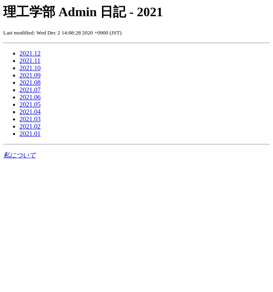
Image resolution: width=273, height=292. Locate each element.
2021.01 (30, 133)
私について (19, 155)
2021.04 (30, 111)
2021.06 (30, 97)
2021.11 (30, 60)
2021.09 (30, 75)
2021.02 (30, 126)
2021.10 (30, 67)
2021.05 (30, 104)
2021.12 (30, 53)
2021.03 (30, 119)
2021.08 (30, 82)
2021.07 (30, 89)
